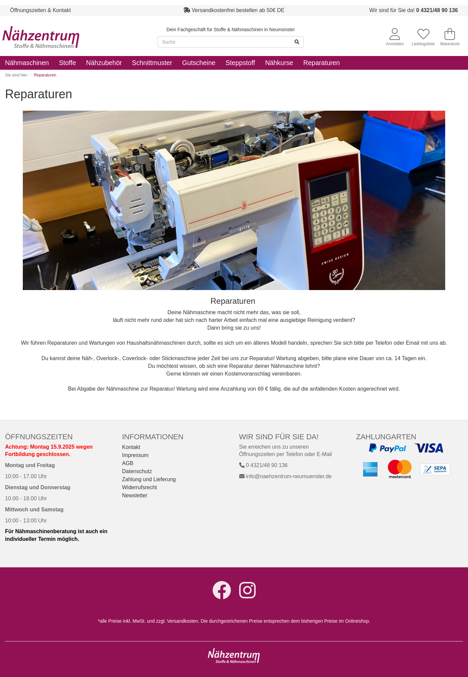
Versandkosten (182, 621)
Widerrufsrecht (139, 487)
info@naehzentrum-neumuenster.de (285, 476)
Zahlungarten (386, 437)
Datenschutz (137, 471)
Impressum (135, 455)
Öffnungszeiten (39, 437)
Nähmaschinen (27, 62)
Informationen (153, 437)
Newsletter (135, 495)
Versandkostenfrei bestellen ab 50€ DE (238, 10)
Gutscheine (198, 62)
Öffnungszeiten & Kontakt (40, 10)
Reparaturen (321, 62)
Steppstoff (240, 62)
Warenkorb (450, 37)
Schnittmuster (152, 62)
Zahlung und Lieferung (149, 479)
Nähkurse (279, 62)
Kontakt (131, 447)
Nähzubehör (104, 62)
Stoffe (67, 62)
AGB (128, 463)
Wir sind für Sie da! (413, 10)
